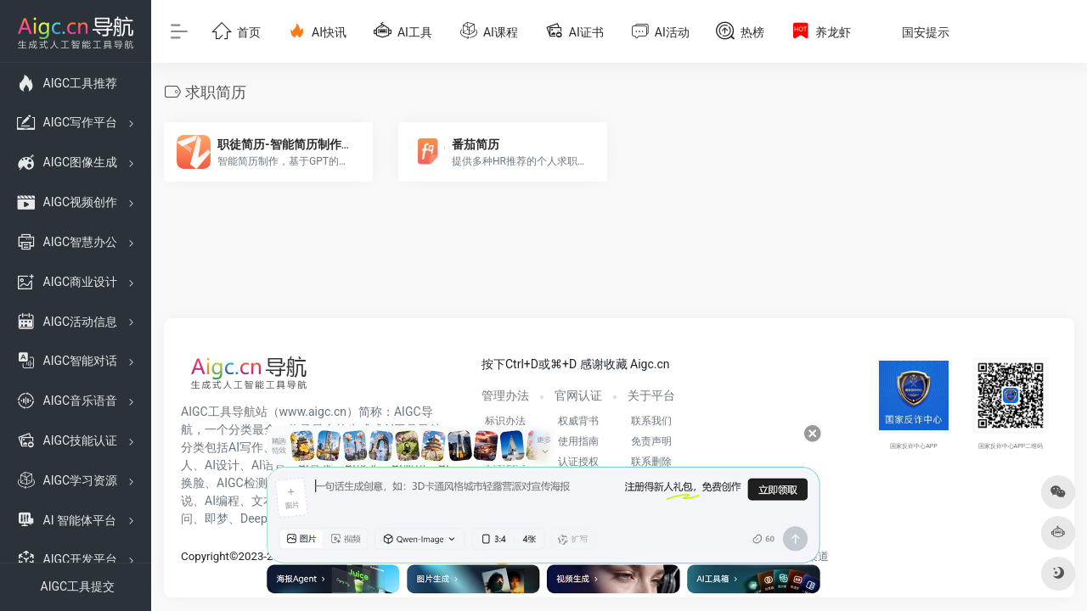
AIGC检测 (242, 483)
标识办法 (505, 421)
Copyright (205, 556)
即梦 (216, 518)
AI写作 (245, 447)
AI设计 (222, 465)
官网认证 (578, 395)
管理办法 (505, 395)
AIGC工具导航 (218, 411)
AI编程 (222, 500)
